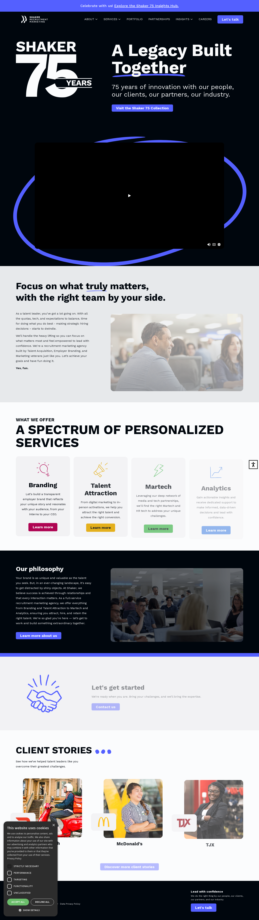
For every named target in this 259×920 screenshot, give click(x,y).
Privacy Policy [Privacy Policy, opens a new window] (14, 858)
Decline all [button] (42, 901)
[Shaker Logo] (32, 19)
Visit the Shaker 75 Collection (142, 108)
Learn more (43, 531)
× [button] (53, 825)
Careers (205, 19)
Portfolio (135, 19)
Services (112, 19)
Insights (184, 19)
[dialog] (31, 868)
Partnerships (159, 19)
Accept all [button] (18, 901)
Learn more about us (38, 638)
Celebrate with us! (129, 6)
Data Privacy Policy (70, 904)
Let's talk (230, 19)
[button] (30, 910)
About (91, 19)
